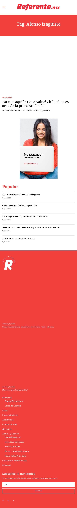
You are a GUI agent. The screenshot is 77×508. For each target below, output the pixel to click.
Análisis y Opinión (8, 324)
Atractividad (7, 97)
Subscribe (38, 491)
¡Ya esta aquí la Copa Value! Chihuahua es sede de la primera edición (35, 104)
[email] (38, 484)
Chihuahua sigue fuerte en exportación (19, 206)
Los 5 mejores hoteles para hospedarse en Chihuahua (26, 216)
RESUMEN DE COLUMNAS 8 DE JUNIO (18, 238)
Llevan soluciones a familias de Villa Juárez (21, 195)
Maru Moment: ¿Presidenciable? (14, 390)
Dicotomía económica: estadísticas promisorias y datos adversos (31, 227)
